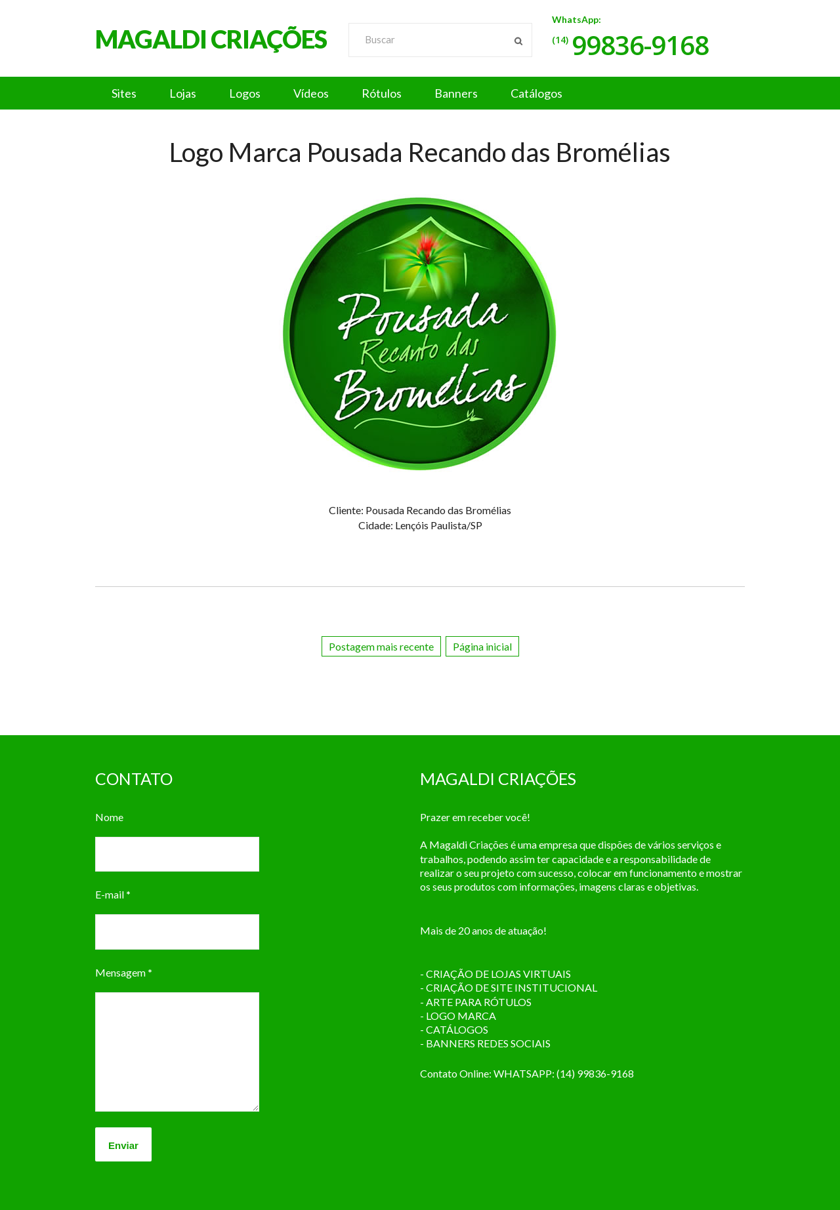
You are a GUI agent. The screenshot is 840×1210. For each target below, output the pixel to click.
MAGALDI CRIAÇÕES (211, 39)
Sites (124, 93)
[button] (420, 93)
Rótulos (382, 93)
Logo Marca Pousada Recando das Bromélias (420, 152)
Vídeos (311, 93)
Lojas (182, 93)
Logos (245, 93)
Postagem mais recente (381, 646)
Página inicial (482, 646)
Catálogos (536, 93)
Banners (456, 93)
